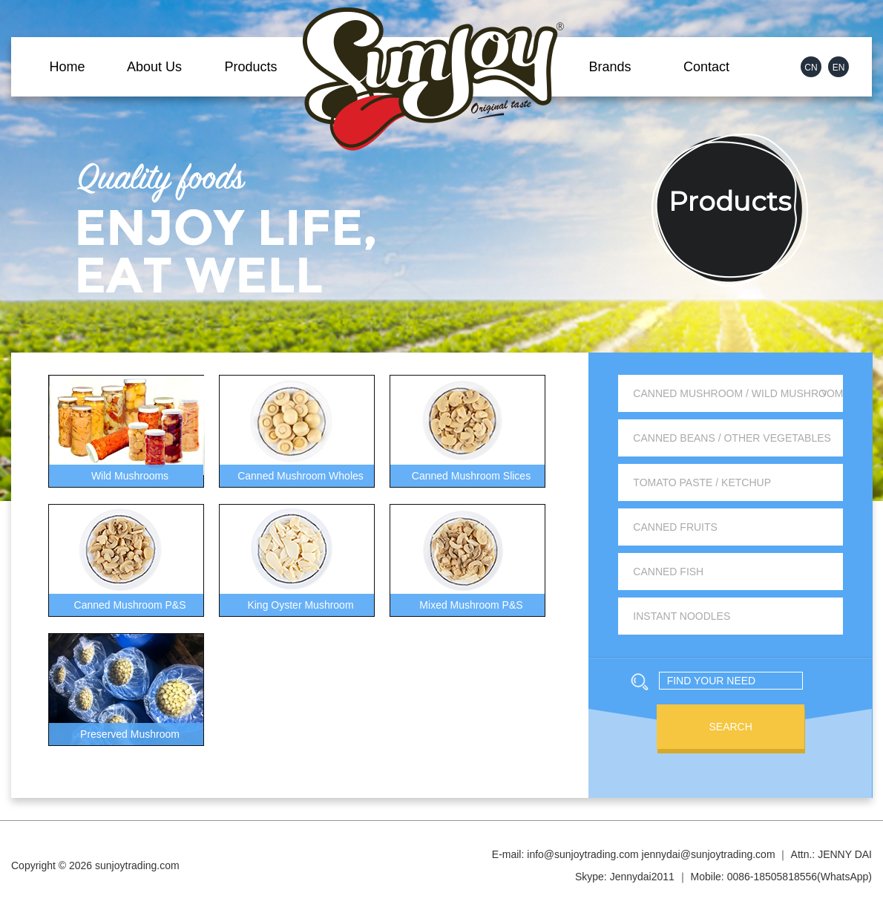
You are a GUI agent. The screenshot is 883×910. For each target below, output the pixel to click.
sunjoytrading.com (137, 865)
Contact (706, 66)
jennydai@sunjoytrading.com (708, 854)
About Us (154, 66)
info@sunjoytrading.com (582, 854)
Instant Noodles (681, 616)
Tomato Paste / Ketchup (702, 482)
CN (810, 67)
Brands (609, 66)
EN (839, 67)
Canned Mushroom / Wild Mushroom (738, 393)
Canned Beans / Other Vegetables (732, 438)
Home (67, 66)
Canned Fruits (675, 527)
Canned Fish (668, 571)
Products (250, 66)
